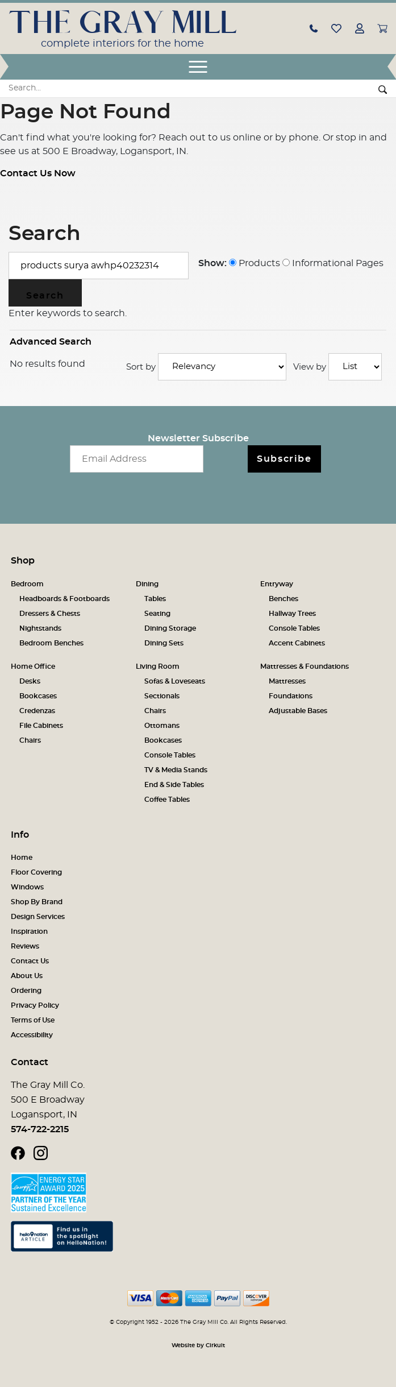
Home (21, 857)
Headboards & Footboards (64, 598)
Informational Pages (333, 263)
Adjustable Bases (298, 710)
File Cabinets (41, 725)
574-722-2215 (40, 1129)
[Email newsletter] (136, 459)
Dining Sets (164, 643)
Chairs (30, 740)
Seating (157, 613)
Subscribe (284, 458)
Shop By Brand (36, 902)
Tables (155, 598)
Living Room (158, 666)
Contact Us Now (38, 173)
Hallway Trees (292, 613)
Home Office (33, 666)
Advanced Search (50, 341)
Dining (147, 584)
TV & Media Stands (175, 770)
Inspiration (29, 931)
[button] (314, 28)
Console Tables (294, 628)
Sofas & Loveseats (174, 681)
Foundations (290, 696)
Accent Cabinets (297, 643)
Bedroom (27, 584)
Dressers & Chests (49, 613)
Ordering (26, 990)
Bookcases (38, 696)
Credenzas (37, 710)
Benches (283, 598)
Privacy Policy (35, 1005)
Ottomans (162, 725)
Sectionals (162, 696)
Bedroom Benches (51, 643)
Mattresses (287, 681)
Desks (29, 681)
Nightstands (40, 628)
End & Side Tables (174, 784)
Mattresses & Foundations (304, 666)
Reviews (25, 946)
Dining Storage (170, 628)
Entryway (276, 584)
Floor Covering (36, 872)
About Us (27, 975)
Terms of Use (33, 1020)
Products (254, 263)
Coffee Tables (167, 799)
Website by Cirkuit (198, 1345)
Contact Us (30, 961)
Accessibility (32, 1035)
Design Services (38, 916)
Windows (27, 887)
